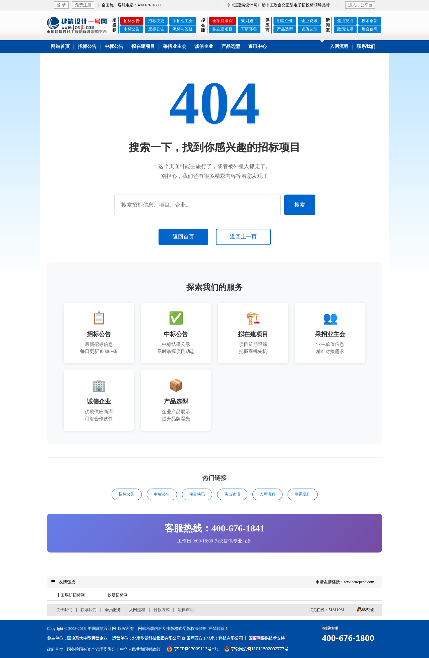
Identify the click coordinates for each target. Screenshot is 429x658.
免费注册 (83, 5)
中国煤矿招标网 (71, 595)
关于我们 (64, 609)
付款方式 (162, 609)
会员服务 (113, 609)
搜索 (299, 205)
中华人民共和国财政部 (140, 649)
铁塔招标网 (118, 595)
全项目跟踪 (222, 20)
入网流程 (339, 46)
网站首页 (60, 46)
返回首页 (183, 236)
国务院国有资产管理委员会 (91, 649)
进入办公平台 (360, 5)
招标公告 (132, 20)
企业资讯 (309, 20)
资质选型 (309, 29)
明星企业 (285, 20)
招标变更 (156, 20)
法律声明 (186, 609)
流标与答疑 (183, 29)
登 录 (61, 5)
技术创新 (370, 20)
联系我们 (366, 46)
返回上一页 (243, 236)
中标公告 (132, 29)
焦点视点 (345, 20)
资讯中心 (257, 46)
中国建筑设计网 (102, 628)
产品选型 (285, 29)
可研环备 (249, 29)
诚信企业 (203, 46)
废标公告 (156, 29)
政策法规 (345, 29)
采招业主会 (183, 20)
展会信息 (370, 29)
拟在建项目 (222, 29)
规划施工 (249, 20)
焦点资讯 (232, 494)
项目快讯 (197, 494)
